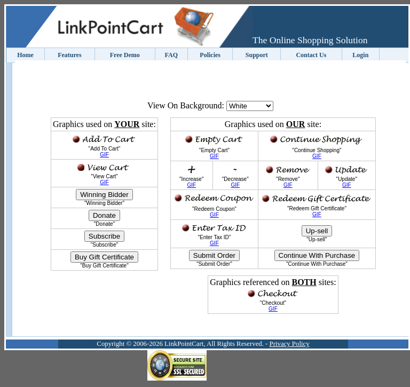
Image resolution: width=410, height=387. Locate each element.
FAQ (171, 55)
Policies (210, 55)
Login (360, 55)
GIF (104, 154)
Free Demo (125, 55)
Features (69, 55)
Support (257, 55)
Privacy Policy (290, 343)
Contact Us (311, 55)
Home (25, 55)
